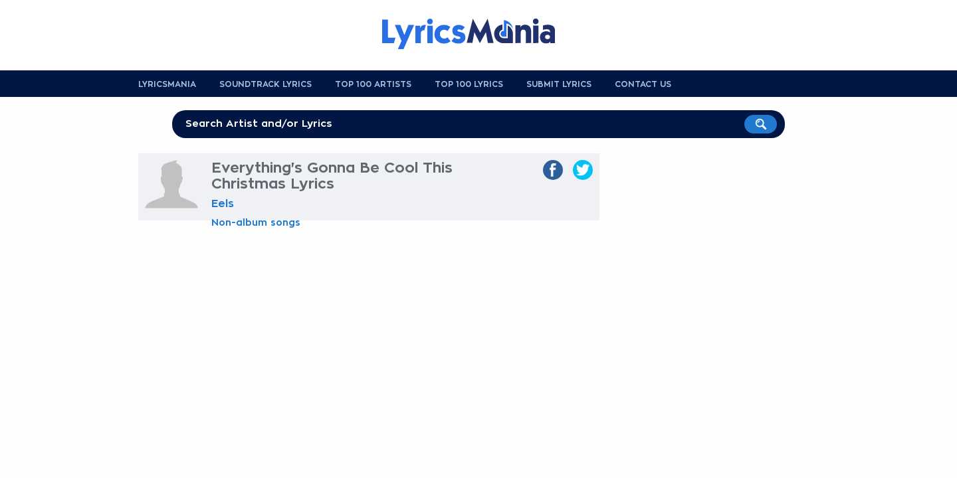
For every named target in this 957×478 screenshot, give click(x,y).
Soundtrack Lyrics (265, 84)
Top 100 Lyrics (469, 84)
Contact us (643, 84)
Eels (222, 204)
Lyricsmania (167, 84)
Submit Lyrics (558, 84)
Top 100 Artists (373, 84)
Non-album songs (255, 222)
